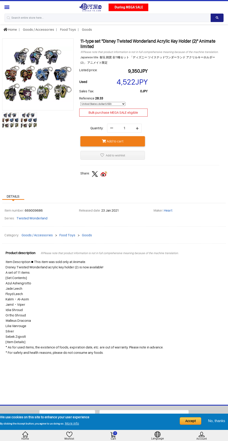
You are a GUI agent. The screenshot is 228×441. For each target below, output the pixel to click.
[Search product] (217, 18)
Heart (168, 210)
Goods (86, 29)
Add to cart (112, 141)
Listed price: (88, 70)
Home (10, 29)
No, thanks (216, 421)
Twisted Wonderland (31, 218)
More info (72, 423)
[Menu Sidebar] (7, 7)
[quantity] (124, 128)
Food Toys (67, 29)
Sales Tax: (86, 91)
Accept (190, 421)
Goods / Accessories (38, 29)
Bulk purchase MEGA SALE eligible (113, 112)
